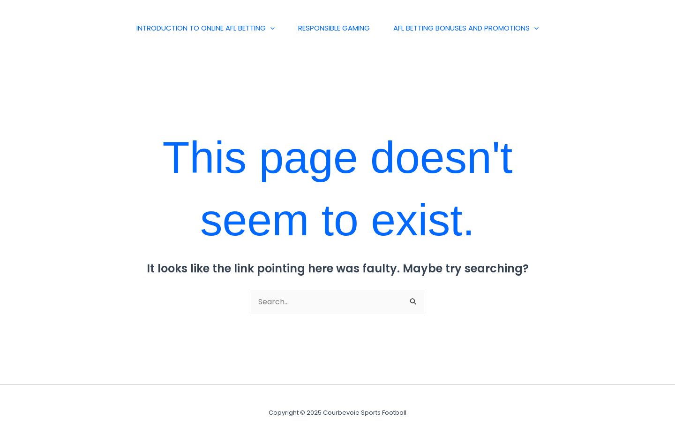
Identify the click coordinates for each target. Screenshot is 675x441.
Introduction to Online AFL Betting (205, 28)
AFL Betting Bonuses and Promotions (466, 28)
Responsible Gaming (334, 28)
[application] (270, 28)
